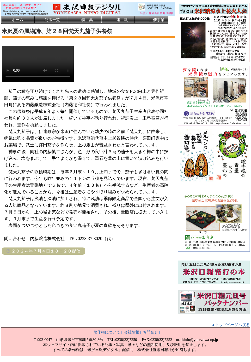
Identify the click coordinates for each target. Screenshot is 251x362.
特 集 (87, 20)
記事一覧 (52, 20)
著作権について (106, 332)
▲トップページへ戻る (230, 325)
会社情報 (131, 332)
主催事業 (157, 20)
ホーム (17, 20)
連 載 (122, 20)
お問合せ (150, 332)
